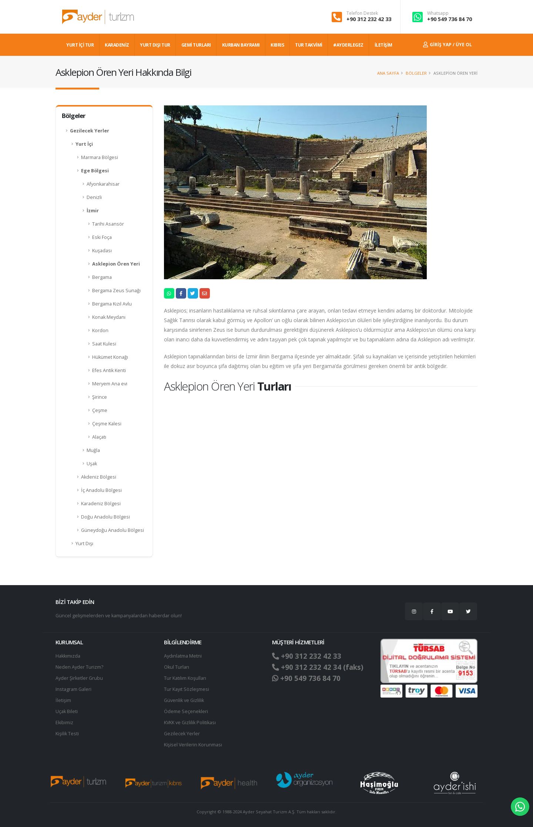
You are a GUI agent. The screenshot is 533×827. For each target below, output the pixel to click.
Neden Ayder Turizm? (79, 667)
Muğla (93, 450)
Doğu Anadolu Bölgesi (105, 517)
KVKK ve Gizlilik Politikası (190, 722)
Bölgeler (416, 73)
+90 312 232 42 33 (368, 19)
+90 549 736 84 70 (449, 19)
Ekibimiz (64, 722)
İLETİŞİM (383, 45)
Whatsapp (438, 13)
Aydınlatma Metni (183, 656)
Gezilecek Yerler (89, 131)
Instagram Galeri (73, 689)
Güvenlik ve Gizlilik (184, 700)
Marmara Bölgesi (99, 157)
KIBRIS (277, 45)
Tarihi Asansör (108, 224)
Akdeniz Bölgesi (98, 477)
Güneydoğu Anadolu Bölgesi (112, 530)
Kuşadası (102, 250)
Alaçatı (99, 437)
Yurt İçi (84, 144)
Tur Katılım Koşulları (185, 678)
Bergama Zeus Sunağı (116, 290)
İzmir (93, 210)
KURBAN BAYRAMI (241, 45)
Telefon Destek (362, 13)
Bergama (102, 277)
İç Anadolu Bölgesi (101, 490)
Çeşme (99, 410)
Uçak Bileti (67, 711)
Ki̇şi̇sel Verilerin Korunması (193, 745)
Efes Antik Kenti (109, 370)
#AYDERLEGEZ (348, 45)
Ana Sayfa (388, 73)
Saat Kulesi (104, 344)
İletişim (63, 700)
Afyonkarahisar (103, 184)
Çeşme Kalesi (106, 424)
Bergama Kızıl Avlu (112, 304)
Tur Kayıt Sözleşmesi (186, 689)
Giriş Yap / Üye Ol (447, 44)
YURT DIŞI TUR (155, 45)
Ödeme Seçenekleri (186, 711)
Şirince (99, 397)
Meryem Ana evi (109, 384)
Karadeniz (117, 45)
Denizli (94, 197)
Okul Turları (176, 667)
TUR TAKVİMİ (308, 45)
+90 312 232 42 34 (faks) (317, 667)
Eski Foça (102, 237)
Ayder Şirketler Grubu (79, 678)
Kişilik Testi (67, 733)
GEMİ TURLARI (196, 45)
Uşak (92, 463)
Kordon (100, 330)
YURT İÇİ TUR (80, 45)
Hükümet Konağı (110, 357)
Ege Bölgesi (95, 171)
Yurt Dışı (84, 543)
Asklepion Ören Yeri (116, 264)
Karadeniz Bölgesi (101, 503)
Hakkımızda (68, 656)
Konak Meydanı (108, 317)
